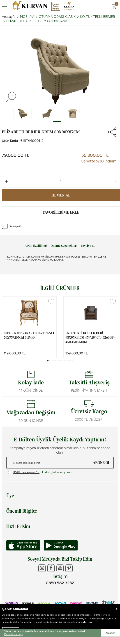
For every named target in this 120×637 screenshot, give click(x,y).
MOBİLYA (27, 17)
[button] (57, 121)
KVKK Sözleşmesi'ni (26, 472)
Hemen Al (60, 195)
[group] (60, 71)
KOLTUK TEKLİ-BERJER (97, 17)
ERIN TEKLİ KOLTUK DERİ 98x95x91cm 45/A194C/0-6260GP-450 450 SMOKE (90, 337)
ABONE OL (101, 462)
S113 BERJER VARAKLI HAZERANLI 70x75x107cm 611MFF (29, 335)
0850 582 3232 (60, 582)
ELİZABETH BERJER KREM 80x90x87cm (36, 21)
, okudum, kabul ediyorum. (40, 472)
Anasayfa (9, 17)
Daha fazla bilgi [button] (13, 634)
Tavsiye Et (12, 226)
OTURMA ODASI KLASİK (57, 17)
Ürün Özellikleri (36, 246)
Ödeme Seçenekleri (64, 246)
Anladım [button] (110, 633)
